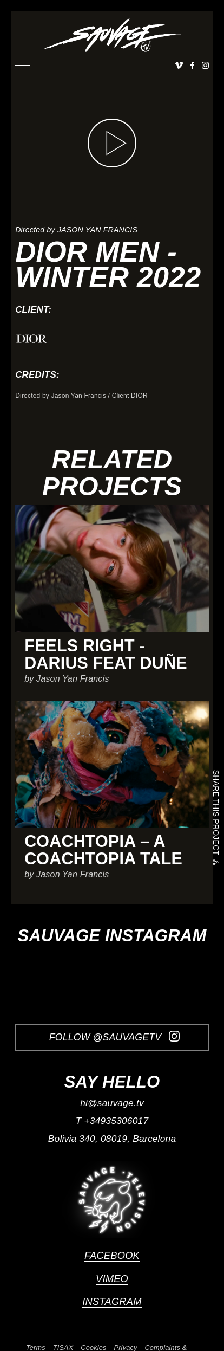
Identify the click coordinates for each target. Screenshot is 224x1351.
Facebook (112, 1255)
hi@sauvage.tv (112, 1102)
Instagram (111, 1301)
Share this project (216, 814)
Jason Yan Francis (97, 229)
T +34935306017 (112, 1120)
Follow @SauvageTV (114, 1037)
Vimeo (112, 1278)
